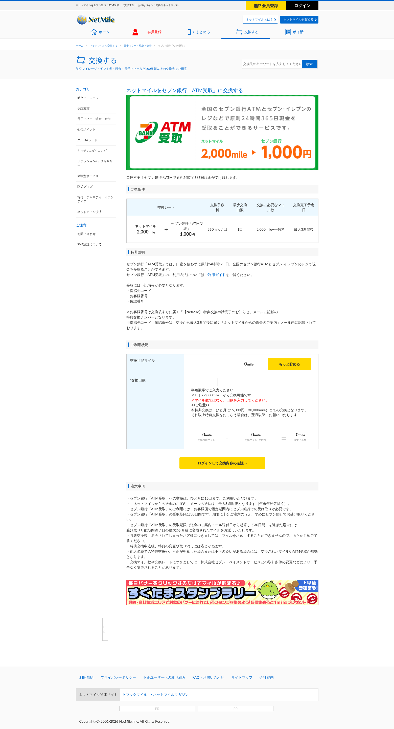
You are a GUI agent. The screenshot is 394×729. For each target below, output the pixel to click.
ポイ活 (298, 32)
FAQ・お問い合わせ (208, 677)
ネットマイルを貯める (298, 19)
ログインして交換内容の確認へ (222, 463)
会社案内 (267, 677)
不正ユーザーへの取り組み (164, 677)
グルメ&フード (87, 140)
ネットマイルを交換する (104, 45)
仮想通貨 (83, 108)
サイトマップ (241, 677)
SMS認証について (89, 244)
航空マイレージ (88, 98)
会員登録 (154, 32)
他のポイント (86, 129)
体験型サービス (88, 176)
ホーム (104, 32)
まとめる (203, 32)
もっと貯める (289, 364)
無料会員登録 (266, 5)
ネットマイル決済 (89, 212)
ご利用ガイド (215, 274)
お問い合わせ (86, 234)
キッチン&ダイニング (92, 151)
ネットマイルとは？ (259, 19)
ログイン (302, 5)
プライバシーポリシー (118, 677)
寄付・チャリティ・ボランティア (95, 199)
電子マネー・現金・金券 (138, 45)
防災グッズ (84, 186)
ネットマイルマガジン (171, 694)
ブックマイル (136, 694)
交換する (251, 32)
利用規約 (86, 677)
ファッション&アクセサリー (95, 163)
